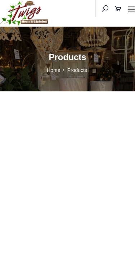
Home (53, 70)
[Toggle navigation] (131, 9)
